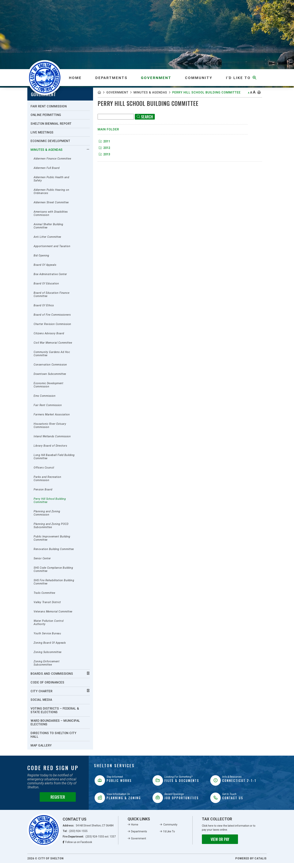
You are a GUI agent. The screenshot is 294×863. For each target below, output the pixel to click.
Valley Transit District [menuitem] (47, 602)
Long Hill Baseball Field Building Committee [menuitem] (54, 456)
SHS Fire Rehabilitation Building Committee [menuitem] (54, 582)
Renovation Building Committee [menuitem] (54, 549)
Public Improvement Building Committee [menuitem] (52, 538)
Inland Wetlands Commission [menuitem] (52, 436)
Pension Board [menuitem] (43, 489)
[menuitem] (75, 77)
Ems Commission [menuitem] (44, 396)
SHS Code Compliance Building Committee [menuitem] (53, 569)
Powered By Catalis (251, 858)
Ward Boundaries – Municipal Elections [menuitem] (55, 722)
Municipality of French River (44, 77)
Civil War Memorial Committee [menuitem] (53, 342)
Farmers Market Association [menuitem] (52, 414)
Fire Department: (89, 836)
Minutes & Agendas (150, 92)
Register (58, 797)
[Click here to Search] (145, 117)
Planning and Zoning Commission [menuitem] (47, 513)
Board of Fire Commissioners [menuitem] (52, 314)
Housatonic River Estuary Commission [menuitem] (50, 425)
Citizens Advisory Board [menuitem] (49, 333)
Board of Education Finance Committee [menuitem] (51, 294)
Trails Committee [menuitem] (44, 593)
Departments (139, 831)
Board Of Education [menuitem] (46, 283)
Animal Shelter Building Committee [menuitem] (48, 226)
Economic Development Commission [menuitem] (48, 385)
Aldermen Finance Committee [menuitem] (52, 158)
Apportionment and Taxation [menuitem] (52, 246)
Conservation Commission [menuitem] (50, 364)
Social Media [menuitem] (41, 700)
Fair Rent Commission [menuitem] (49, 106)
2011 (104, 141)
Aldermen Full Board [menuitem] (47, 168)
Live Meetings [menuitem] (42, 132)
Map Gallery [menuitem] (41, 745)
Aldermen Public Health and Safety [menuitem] (51, 179)
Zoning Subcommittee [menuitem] (48, 652)
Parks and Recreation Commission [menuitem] (47, 478)
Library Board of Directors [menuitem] (50, 445)
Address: (88, 825)
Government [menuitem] (156, 78)
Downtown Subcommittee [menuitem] (50, 374)
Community (170, 824)
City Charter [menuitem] (41, 691)
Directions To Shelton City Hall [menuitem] (53, 734)
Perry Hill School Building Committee (206, 92)
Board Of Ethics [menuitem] (44, 305)
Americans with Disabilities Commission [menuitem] (51, 213)
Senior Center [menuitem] (42, 558)
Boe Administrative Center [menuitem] (50, 274)
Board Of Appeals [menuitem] (45, 265)
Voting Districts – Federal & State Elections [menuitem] (55, 710)
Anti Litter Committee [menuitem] (47, 237)
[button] (88, 149)
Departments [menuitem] (111, 78)
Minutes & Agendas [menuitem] (47, 150)
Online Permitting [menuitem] (46, 115)
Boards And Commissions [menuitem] (52, 673)
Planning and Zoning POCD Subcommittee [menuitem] (51, 525)
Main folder (108, 129)
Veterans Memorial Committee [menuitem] (53, 611)
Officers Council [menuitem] (44, 467)
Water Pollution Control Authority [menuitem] (49, 622)
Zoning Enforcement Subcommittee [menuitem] (46, 663)
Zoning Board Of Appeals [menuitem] (50, 642)
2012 (104, 148)
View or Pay (220, 839)
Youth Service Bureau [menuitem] (47, 633)
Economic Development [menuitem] (50, 141)
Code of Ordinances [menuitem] (47, 682)
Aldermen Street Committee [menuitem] (51, 202)
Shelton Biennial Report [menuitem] (51, 123)
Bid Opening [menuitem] (41, 255)
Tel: (75, 831)
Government (117, 92)
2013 (104, 154)
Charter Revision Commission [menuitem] (52, 324)
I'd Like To (169, 831)
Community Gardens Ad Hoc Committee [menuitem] (52, 353)
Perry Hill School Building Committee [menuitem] (50, 500)
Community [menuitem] (198, 78)
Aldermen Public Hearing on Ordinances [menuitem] (51, 191)
